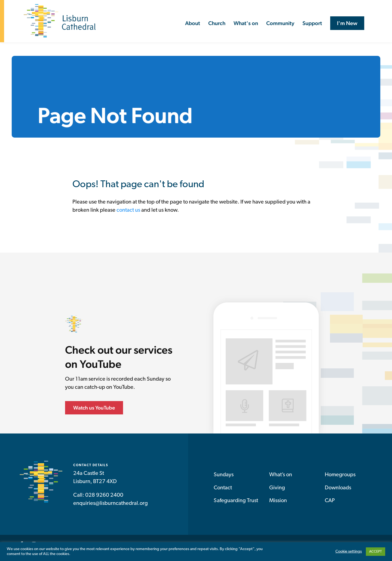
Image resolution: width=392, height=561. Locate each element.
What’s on (280, 476)
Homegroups (340, 476)
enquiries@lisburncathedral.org (110, 504)
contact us (128, 211)
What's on (246, 23)
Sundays (224, 476)
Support (312, 23)
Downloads (338, 489)
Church (216, 23)
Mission (278, 502)
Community (280, 23)
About (192, 23)
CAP (330, 502)
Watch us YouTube (94, 409)
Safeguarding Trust (236, 502)
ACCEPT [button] (375, 551)
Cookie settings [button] (348, 552)
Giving (277, 489)
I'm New (347, 23)
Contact (223, 489)
